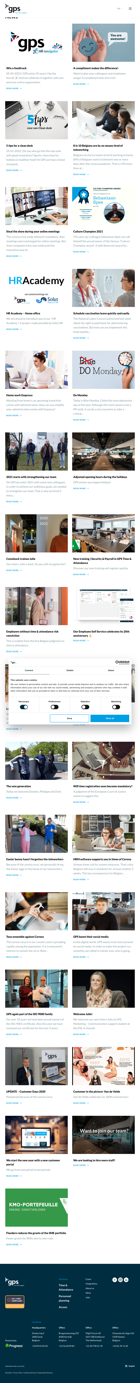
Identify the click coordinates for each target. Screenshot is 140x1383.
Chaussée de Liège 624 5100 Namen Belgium (123, 1337)
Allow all (110, 718)
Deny (69, 718)
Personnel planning (65, 1298)
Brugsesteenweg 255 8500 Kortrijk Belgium (69, 1337)
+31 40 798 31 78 (94, 1346)
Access (63, 1307)
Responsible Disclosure (45, 1373)
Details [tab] (70, 670)
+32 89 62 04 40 (40, 1346)
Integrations (91, 1283)
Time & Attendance (66, 1287)
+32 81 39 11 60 (120, 1346)
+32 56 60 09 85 (66, 1346)
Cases (88, 1279)
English (132, 1366)
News (88, 1293)
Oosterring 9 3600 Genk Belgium (38, 1337)
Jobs (88, 1297)
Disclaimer (8, 1373)
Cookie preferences (30, 1373)
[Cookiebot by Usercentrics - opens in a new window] (117, 663)
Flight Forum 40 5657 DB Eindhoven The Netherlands (95, 1337)
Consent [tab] (29, 670)
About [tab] (111, 670)
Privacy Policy (18, 1373)
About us (90, 1288)
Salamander (9, 1366)
